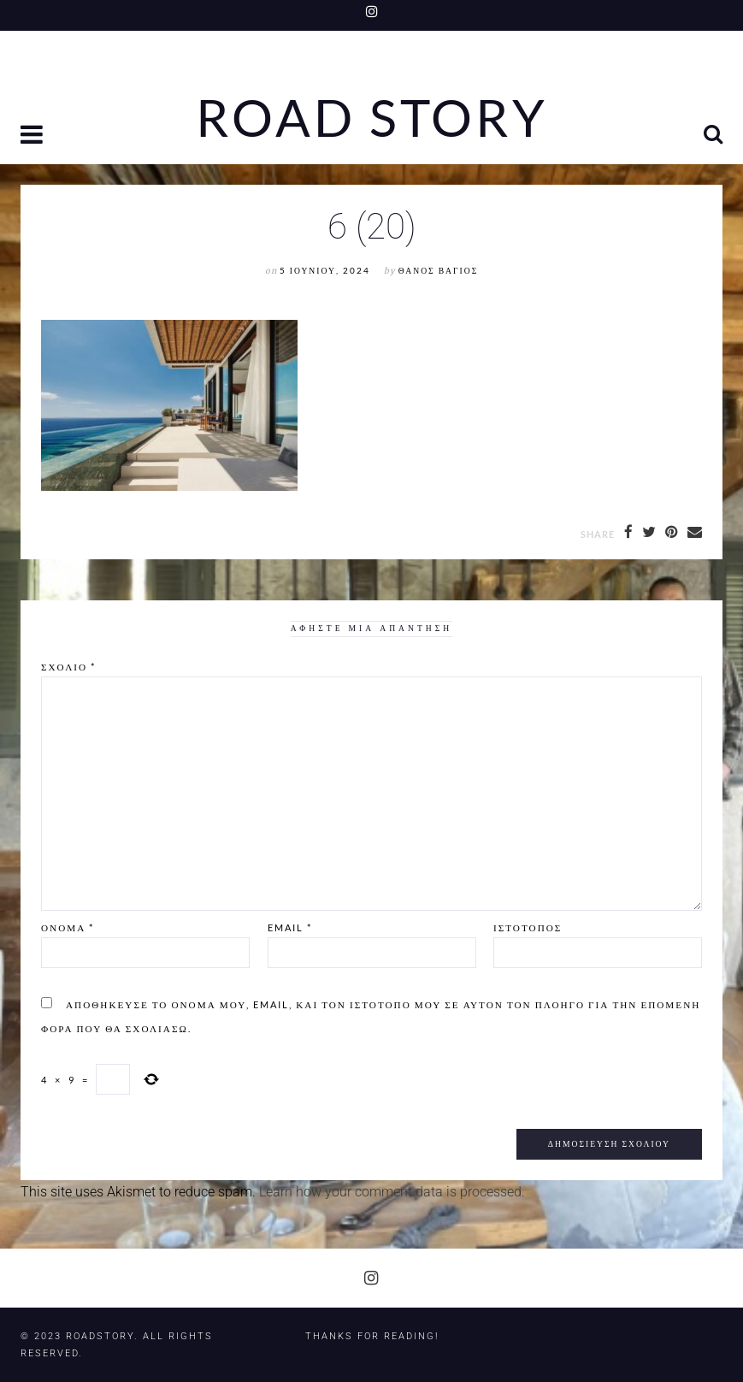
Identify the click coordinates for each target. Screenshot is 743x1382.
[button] (33, 136)
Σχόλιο (68, 666)
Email (290, 927)
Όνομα (67, 927)
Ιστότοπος (527, 927)
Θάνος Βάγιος (438, 270)
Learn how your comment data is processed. (392, 1192)
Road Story (372, 118)
